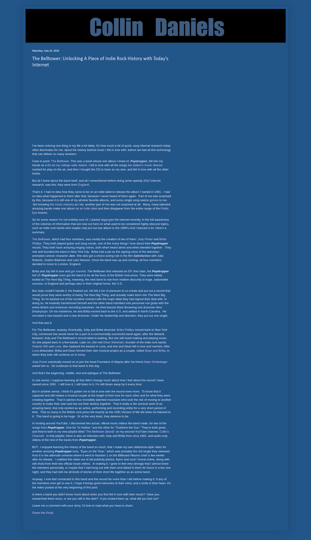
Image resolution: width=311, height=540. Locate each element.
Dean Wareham (113, 342)
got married (78, 271)
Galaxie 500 (40, 346)
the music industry (62, 204)
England (83, 184)
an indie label (88, 208)
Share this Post (42, 512)
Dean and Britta (155, 350)
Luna (57, 346)
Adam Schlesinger (155, 362)
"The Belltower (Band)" (100, 431)
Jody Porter (145, 239)
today (81, 354)
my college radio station (71, 165)
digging (106, 219)
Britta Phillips (125, 329)
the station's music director (145, 165)
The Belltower (60, 161)
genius (154, 200)
